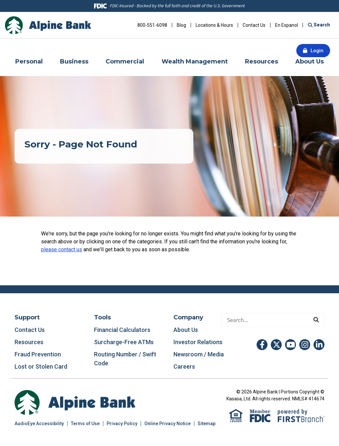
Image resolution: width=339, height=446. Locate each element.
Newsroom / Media (198, 354)
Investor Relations (197, 342)
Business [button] (74, 61)
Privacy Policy (122, 423)
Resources (29, 342)
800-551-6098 (152, 25)
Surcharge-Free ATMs (124, 342)
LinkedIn (319, 344)
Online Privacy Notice (167, 423)
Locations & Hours (214, 25)
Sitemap (207, 423)
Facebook (262, 344)
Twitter (276, 344)
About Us (185, 329)
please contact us (61, 249)
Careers (184, 366)
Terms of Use (85, 423)
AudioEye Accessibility (39, 423)
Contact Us (254, 25)
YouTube (290, 344)
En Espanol (286, 25)
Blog (181, 25)
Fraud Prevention (38, 354)
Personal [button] (29, 61)
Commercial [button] (125, 61)
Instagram (304, 344)
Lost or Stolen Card (41, 366)
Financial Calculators (122, 329)
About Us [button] (309, 61)
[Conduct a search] (265, 320)
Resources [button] (261, 61)
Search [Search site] (321, 24)
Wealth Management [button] (195, 61)
